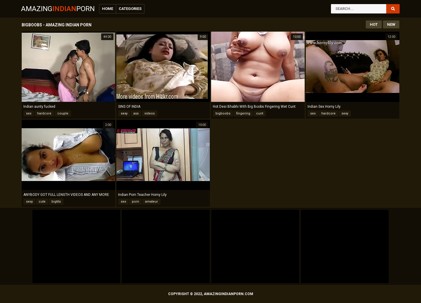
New (391, 24)
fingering (243, 113)
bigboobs (222, 113)
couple (62, 113)
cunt (259, 113)
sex (28, 113)
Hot (374, 24)
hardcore (44, 113)
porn (135, 201)
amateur (151, 201)
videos (149, 113)
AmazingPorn (58, 9)
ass (136, 113)
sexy (124, 113)
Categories (130, 8)
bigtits (56, 201)
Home (107, 8)
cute (42, 201)
